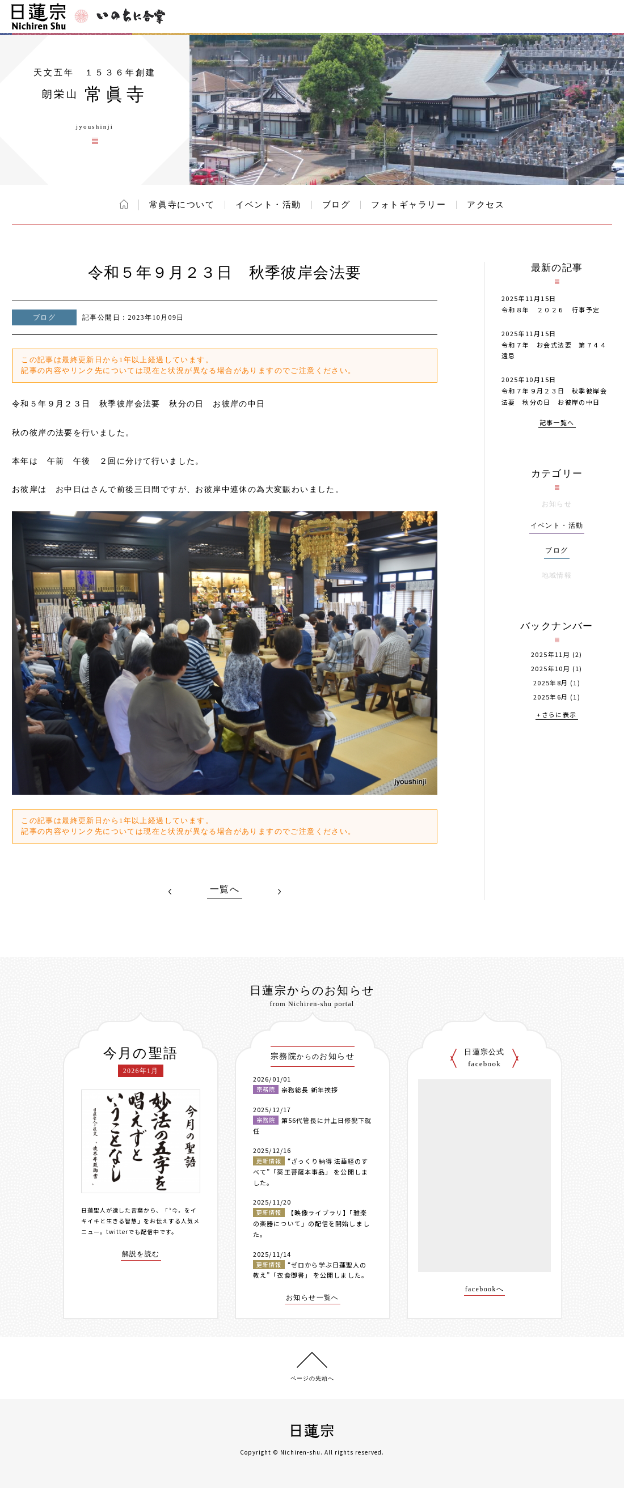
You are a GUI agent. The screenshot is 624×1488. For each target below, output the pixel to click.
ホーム (124, 204)
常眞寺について (182, 204)
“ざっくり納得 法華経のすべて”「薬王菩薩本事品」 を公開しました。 (310, 1171)
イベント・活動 (268, 204)
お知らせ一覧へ (312, 1298)
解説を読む (141, 1254)
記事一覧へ (557, 423)
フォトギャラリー (408, 204)
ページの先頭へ (312, 1378)
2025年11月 (550, 654)
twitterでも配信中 (132, 1231)
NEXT (279, 891)
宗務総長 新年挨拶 (309, 1089)
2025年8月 (550, 683)
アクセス (485, 204)
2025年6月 (550, 697)
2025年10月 (550, 668)
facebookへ (484, 1289)
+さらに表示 (556, 715)
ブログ (336, 204)
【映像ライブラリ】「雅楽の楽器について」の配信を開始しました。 (311, 1223)
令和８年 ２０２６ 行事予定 (550, 309)
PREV (170, 891)
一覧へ (224, 889)
